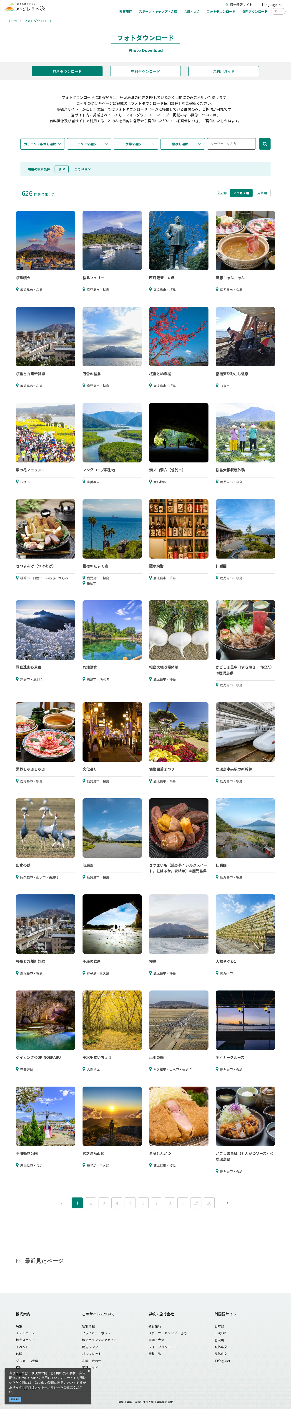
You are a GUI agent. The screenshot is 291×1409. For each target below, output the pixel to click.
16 (209, 1203)
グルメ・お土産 (27, 1360)
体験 (19, 1353)
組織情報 (88, 1326)
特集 (19, 1326)
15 (196, 1203)
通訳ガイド (90, 1367)
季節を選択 (133, 144)
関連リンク (90, 1347)
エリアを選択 (86, 144)
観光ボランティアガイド (99, 1340)
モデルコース (25, 1333)
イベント (22, 1347)
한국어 (219, 1340)
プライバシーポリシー (98, 1333)
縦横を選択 (180, 144)
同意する (15, 1399)
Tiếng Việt (222, 1360)
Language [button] (272, 4)
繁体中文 (221, 1347)
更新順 (262, 193)
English (220, 1333)
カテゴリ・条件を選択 (40, 144)
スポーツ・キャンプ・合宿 (167, 1333)
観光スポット (25, 1340)
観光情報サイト (239, 4)
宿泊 (19, 1367)
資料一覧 (154, 1353)
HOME (13, 20)
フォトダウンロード (38, 20)
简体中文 (221, 1353)
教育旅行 (154, 1326)
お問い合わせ (91, 1360)
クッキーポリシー (47, 1387)
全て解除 (82, 169)
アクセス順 (241, 193)
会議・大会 (156, 1340)
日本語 (219, 1326)
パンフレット (91, 1353)
